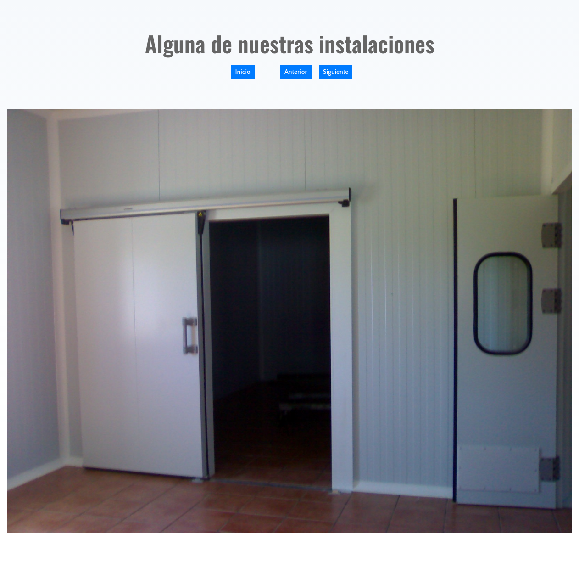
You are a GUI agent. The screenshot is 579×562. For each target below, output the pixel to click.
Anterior (295, 72)
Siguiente (335, 72)
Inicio (243, 72)
